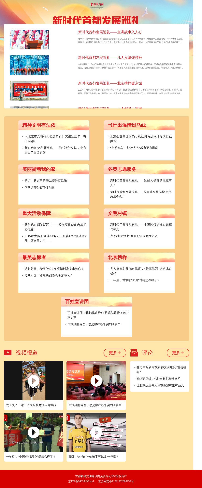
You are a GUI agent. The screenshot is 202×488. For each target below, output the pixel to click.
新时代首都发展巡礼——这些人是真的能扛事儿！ (141, 183)
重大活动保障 (36, 213)
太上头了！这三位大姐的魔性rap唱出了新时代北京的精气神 (34, 405)
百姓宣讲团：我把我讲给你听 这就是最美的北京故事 (98, 315)
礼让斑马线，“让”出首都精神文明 (158, 378)
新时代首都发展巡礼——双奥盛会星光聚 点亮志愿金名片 (141, 194)
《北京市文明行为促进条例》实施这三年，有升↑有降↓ (55, 139)
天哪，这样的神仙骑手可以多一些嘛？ (93, 456)
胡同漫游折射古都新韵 (39, 187)
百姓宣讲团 (77, 302)
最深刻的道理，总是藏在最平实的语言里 (94, 324)
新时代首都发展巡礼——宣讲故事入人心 (110, 32)
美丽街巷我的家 (38, 169)
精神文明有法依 (38, 125)
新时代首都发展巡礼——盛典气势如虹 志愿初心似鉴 (55, 227)
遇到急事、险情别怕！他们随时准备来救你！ (54, 268)
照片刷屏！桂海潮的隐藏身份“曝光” (48, 275)
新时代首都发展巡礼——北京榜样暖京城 (110, 83)
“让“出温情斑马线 (127, 125)
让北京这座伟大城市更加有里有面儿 (160, 385)
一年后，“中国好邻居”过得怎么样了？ (135, 280)
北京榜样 (117, 257)
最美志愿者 (34, 257)
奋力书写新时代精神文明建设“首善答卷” (161, 370)
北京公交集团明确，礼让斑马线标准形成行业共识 (141, 139)
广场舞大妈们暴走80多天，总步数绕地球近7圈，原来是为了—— (55, 238)
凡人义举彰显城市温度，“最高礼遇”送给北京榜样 (141, 271)
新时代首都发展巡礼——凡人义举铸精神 (110, 58)
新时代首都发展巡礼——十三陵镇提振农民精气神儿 (141, 227)
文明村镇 (117, 213)
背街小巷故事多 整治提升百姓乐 (46, 180)
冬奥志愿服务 (122, 169)
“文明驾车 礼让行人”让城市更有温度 (134, 147)
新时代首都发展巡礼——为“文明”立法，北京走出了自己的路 (55, 150)
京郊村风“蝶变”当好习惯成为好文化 (133, 236)
